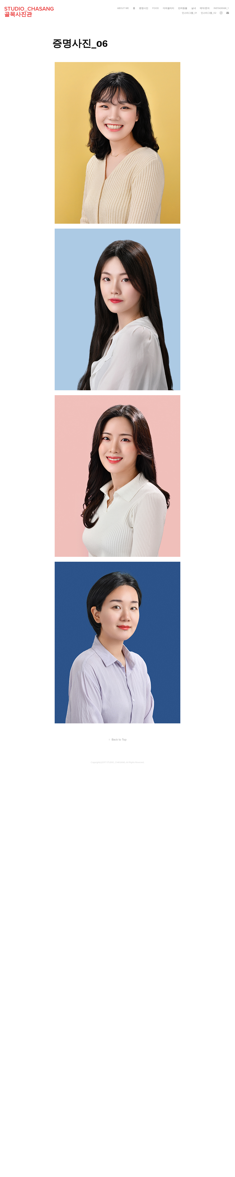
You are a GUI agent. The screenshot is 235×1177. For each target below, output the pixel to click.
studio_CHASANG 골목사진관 (38, 11)
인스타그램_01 (189, 13)
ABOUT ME (123, 8)
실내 (193, 8)
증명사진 (143, 8)
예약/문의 (205, 8)
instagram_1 (221, 8)
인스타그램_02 (208, 13)
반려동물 (182, 8)
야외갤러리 (168, 8)
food (155, 8)
